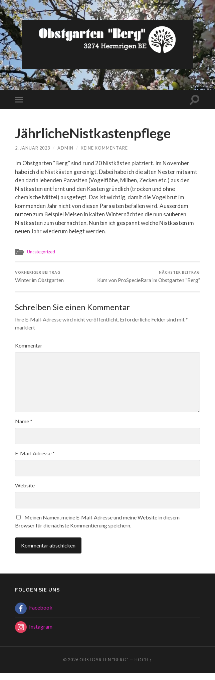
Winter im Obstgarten (39, 276)
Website (25, 492)
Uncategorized (41, 251)
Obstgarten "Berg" (104, 666)
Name (23, 428)
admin (65, 148)
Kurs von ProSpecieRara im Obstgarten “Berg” (155, 279)
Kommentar (28, 352)
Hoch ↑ (143, 666)
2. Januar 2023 (32, 148)
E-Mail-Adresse (35, 460)
